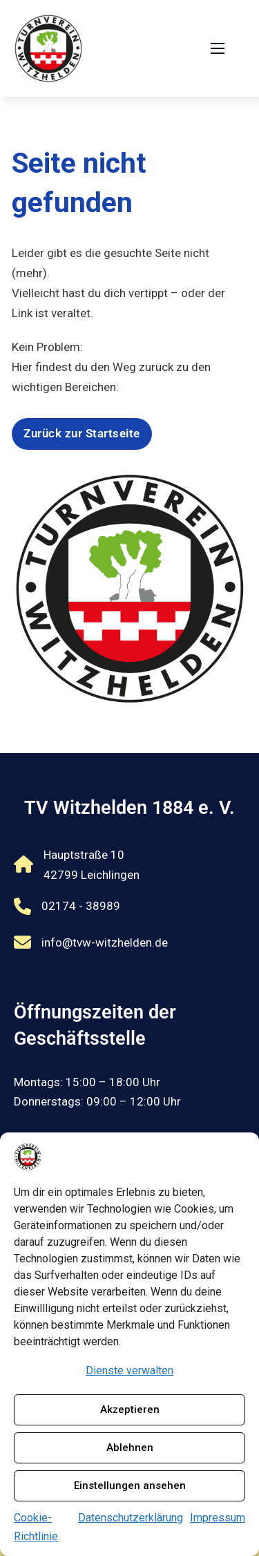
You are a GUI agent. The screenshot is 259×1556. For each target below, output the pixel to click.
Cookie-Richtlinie (36, 1527)
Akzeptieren (130, 1409)
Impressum (217, 1517)
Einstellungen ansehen (130, 1485)
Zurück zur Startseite (81, 433)
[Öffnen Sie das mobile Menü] (217, 48)
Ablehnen (129, 1447)
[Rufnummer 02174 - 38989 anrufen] (91, 907)
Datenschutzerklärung (130, 1517)
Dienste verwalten (129, 1370)
